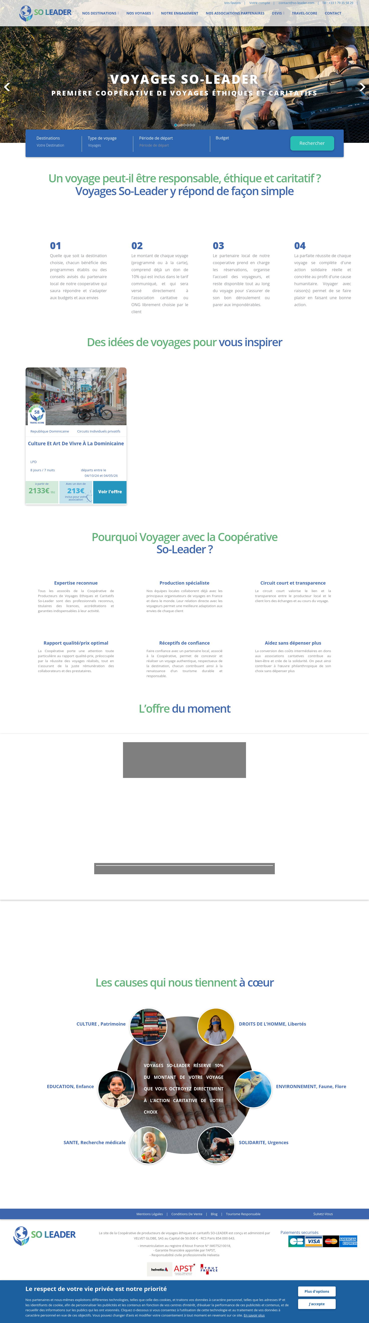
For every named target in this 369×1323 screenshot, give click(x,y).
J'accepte (317, 1303)
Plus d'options (317, 1291)
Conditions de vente (186, 1214)
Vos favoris (232, 3)
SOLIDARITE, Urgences (264, 1142)
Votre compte (260, 3)
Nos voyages (138, 13)
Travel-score (304, 13)
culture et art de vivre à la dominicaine (76, 443)
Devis (277, 13)
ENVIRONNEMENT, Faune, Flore (311, 1086)
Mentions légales (150, 1214)
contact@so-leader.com (296, 3)
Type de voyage (102, 138)
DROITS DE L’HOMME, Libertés (272, 1024)
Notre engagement (179, 13)
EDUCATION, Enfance (70, 1086)
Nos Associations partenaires (235, 13)
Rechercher (312, 143)
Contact (333, 13)
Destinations (48, 138)
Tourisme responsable (243, 1214)
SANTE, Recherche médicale (95, 1142)
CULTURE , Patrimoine (101, 1024)
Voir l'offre (110, 492)
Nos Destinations (99, 13)
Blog (214, 1214)
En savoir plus (254, 1315)
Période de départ (156, 138)
